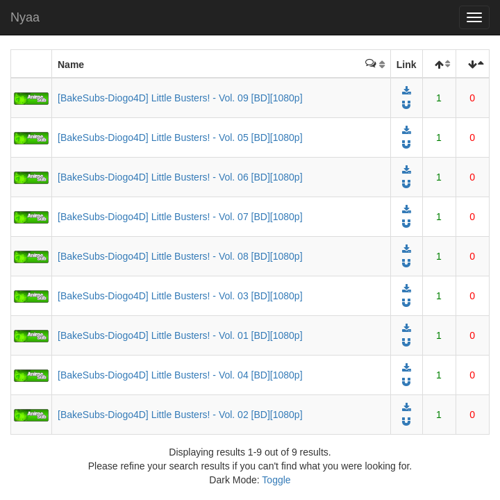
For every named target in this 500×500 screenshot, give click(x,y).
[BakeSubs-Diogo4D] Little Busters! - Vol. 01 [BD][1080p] (180, 335)
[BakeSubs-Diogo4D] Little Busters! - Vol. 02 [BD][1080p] (180, 414)
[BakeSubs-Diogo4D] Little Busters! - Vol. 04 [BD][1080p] (180, 375)
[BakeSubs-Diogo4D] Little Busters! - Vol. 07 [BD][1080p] (180, 216)
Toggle (276, 479)
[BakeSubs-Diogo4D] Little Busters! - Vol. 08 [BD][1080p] (180, 256)
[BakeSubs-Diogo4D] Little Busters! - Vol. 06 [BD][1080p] (180, 177)
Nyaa (25, 17)
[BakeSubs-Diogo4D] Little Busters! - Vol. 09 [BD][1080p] (180, 97)
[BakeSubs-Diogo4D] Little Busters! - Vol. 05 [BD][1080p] (180, 137)
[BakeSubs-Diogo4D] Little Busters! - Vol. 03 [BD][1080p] (180, 295)
